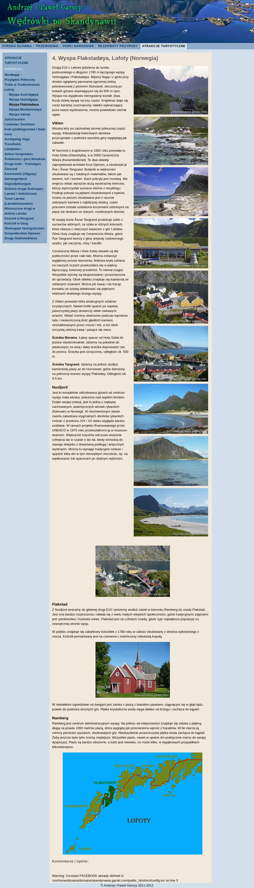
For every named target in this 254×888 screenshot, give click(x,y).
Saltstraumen (14, 119)
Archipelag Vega (17, 139)
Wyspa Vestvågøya (23, 99)
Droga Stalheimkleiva (20, 238)
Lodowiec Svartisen (19, 124)
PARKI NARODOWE (78, 46)
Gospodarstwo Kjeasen (22, 233)
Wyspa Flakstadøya (24, 104)
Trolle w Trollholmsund (22, 84)
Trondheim (12, 144)
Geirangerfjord (15, 179)
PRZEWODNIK (47, 46)
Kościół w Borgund (19, 218)
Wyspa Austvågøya (23, 94)
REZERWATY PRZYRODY (118, 46)
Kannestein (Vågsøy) (20, 174)
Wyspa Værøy (19, 114)
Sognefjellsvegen (17, 184)
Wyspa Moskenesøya (25, 109)
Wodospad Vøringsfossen (24, 228)
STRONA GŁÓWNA (17, 46)
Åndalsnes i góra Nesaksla (24, 159)
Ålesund (10, 169)
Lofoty (9, 89)
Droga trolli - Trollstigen (22, 164)
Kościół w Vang (16, 223)
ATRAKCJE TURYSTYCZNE (164, 46)
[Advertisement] (234, 136)
